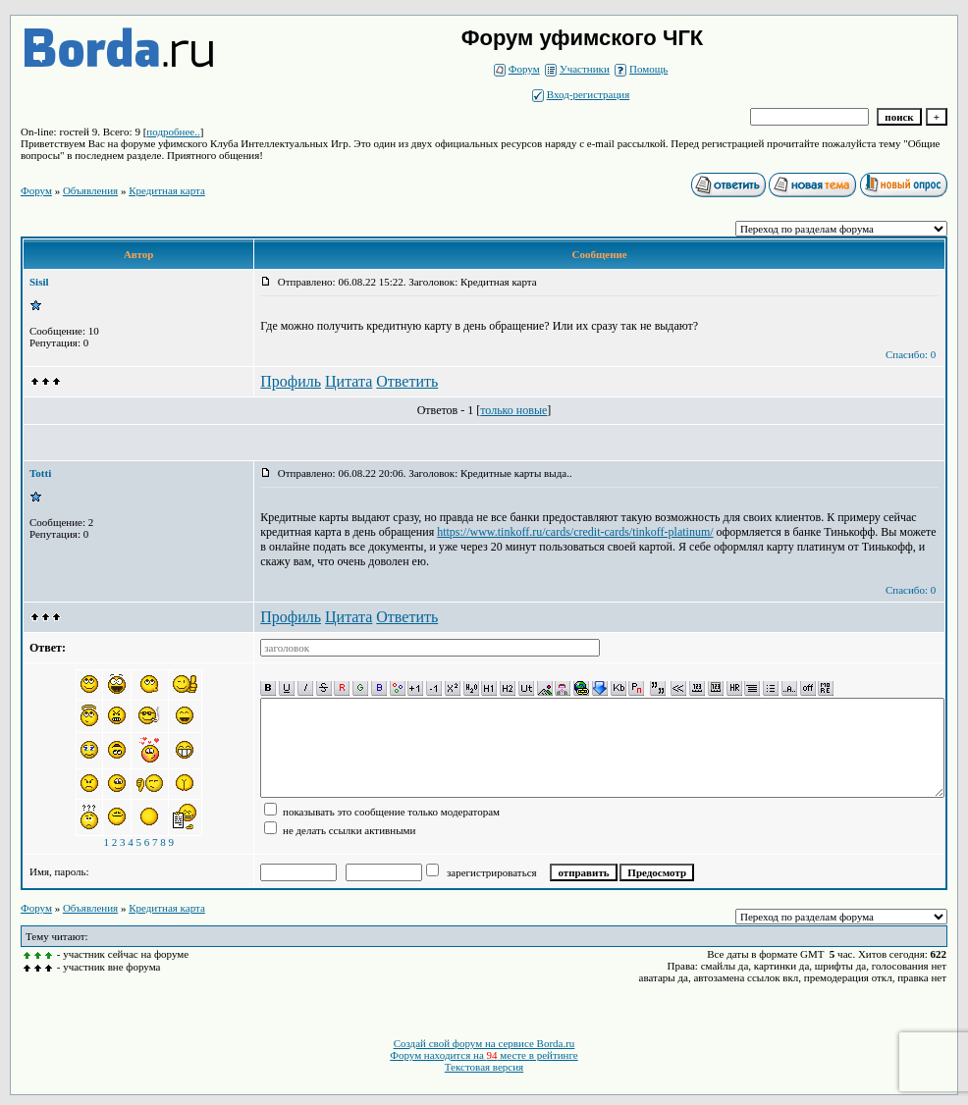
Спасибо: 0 (911, 354)
